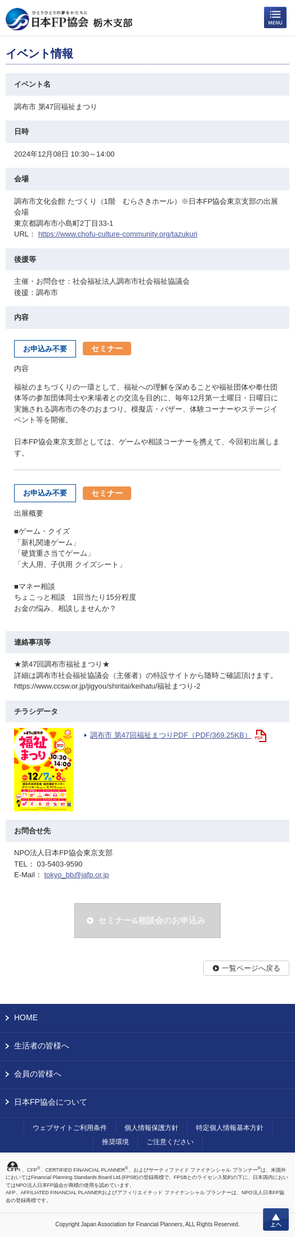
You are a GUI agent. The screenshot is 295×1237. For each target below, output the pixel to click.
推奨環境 (115, 1142)
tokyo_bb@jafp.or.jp (76, 874)
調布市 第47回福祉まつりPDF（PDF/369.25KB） (171, 735)
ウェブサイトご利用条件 (70, 1128)
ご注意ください (170, 1142)
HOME (26, 1017)
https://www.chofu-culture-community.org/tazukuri (118, 234)
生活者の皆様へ (41, 1045)
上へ (275, 1219)
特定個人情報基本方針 (229, 1128)
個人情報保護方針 (151, 1128)
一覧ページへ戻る (251, 968)
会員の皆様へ (37, 1073)
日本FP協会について (50, 1101)
